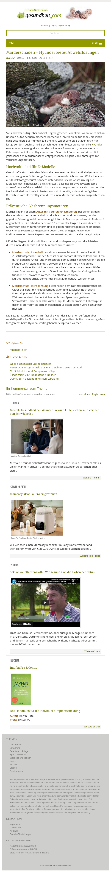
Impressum (15, 824)
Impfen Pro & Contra (23, 667)
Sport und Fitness (19, 754)
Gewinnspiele (16, 771)
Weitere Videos (92, 651)
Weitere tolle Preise (90, 555)
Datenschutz (16, 827)
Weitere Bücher (92, 726)
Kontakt (44, 25)
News (12, 761)
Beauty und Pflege (19, 751)
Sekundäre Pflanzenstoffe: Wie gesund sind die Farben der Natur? (52, 572)
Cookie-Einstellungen (20, 834)
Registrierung (64, 25)
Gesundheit (15, 744)
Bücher (13, 764)
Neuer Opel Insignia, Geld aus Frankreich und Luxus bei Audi (46, 367)
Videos (13, 767)
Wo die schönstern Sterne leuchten (31, 363)
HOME (12, 42)
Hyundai (10, 58)
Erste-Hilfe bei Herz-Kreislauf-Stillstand (29, 852)
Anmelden (84, 394)
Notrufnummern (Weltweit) (23, 846)
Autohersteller (18, 349)
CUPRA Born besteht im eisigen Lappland (34, 378)
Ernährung (15, 748)
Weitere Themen (91, 477)
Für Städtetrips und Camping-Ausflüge (33, 371)
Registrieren (98, 394)
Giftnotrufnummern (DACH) (23, 849)
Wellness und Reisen (20, 758)
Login (53, 25)
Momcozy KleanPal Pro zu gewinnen (33, 494)
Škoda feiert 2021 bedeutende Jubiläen (33, 375)
